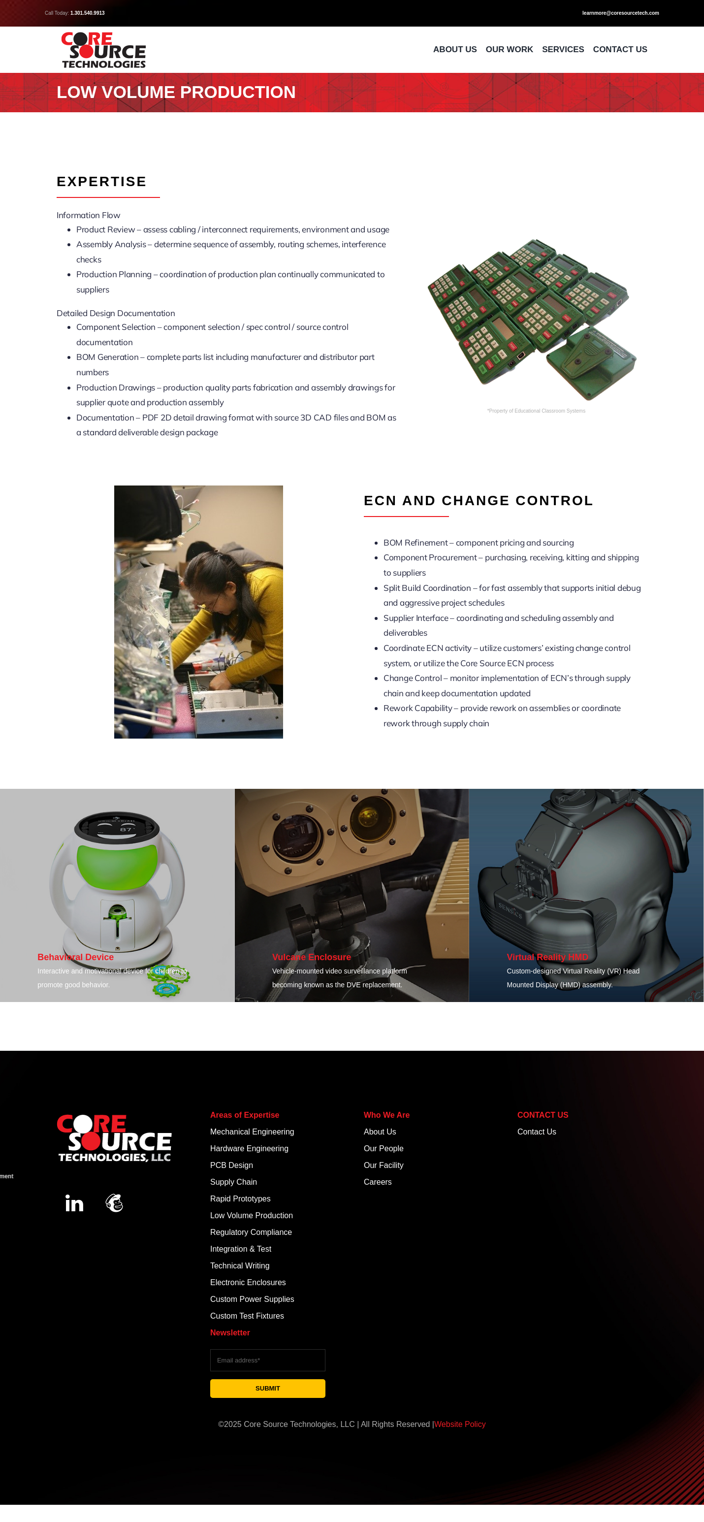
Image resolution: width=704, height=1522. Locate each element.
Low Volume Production (251, 1215)
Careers (378, 1182)
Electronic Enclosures (248, 1282)
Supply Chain (234, 1182)
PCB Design (231, 1165)
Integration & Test (240, 1249)
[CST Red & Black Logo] (104, 34)
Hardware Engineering (250, 1148)
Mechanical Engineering (252, 1132)
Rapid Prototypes (240, 1199)
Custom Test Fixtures (247, 1316)
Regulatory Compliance (252, 1232)
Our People (384, 1148)
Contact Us (536, 1132)
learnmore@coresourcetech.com (620, 13)
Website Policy (460, 1424)
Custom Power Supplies (252, 1299)
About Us (380, 1132)
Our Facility (384, 1165)
